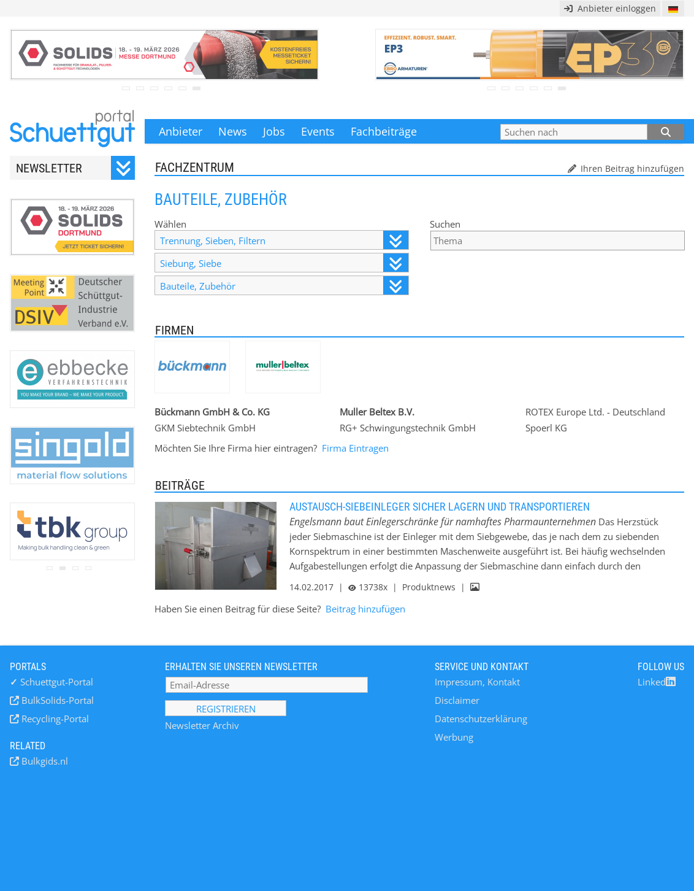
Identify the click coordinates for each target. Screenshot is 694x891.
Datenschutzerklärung (481, 718)
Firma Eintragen (355, 448)
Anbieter (180, 131)
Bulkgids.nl (43, 761)
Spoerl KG (546, 428)
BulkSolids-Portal (56, 700)
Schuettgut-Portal (51, 682)
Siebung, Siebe (284, 262)
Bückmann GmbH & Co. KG (212, 412)
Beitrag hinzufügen (365, 609)
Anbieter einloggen (610, 8)
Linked (657, 682)
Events (318, 131)
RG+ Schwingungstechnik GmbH (408, 428)
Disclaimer (457, 700)
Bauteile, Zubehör (284, 285)
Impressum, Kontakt (477, 682)
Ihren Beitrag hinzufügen (631, 168)
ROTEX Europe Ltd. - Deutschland (595, 412)
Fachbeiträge (384, 131)
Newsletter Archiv (202, 725)
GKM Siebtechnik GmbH (205, 428)
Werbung (454, 737)
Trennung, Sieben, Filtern (284, 240)
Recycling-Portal (54, 718)
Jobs (274, 131)
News (232, 131)
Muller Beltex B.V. (377, 412)
